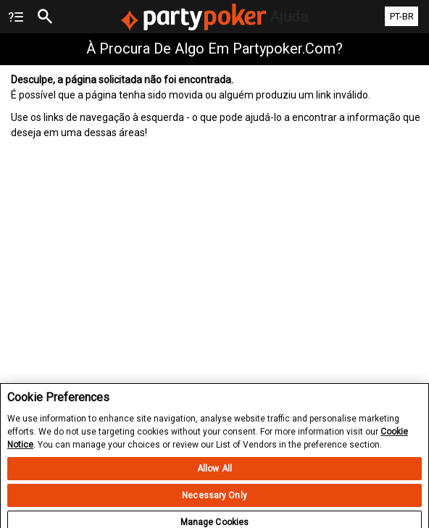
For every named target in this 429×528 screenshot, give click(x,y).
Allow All (214, 475)
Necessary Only (214, 502)
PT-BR (402, 16)
